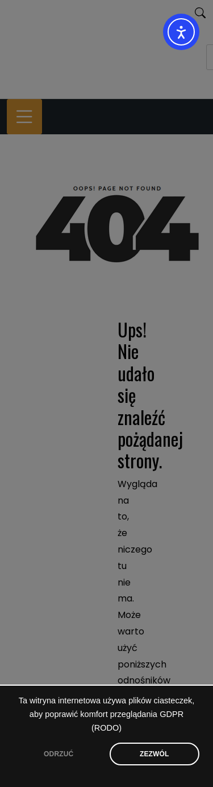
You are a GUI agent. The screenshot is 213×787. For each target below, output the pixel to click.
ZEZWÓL (154, 754)
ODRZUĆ (58, 754)
